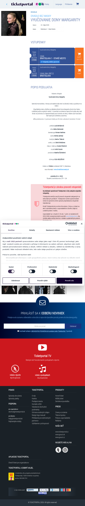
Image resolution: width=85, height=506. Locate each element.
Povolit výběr (42, 281)
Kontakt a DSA (37, 404)
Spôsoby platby (14, 398)
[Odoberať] (73, 326)
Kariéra (34, 398)
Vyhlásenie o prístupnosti (40, 423)
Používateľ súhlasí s (45, 331)
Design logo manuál (38, 415)
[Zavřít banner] (81, 223)
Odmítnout (15, 281)
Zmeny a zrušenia (61, 412)
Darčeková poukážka (62, 401)
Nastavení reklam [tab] (53, 230)
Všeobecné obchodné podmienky (39, 408)
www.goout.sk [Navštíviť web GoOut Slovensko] (60, 434)
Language (58, 4)
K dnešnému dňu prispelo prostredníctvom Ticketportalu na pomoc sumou (27, 475)
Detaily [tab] (32, 230)
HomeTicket (59, 396)
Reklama (58, 420)
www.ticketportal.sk (71, 216)
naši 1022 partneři (14, 241)
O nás (34, 396)
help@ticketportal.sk (15, 418)
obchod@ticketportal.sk (17, 411)
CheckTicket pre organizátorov (19, 462)
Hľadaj (45, 4)
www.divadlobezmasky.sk (61, 169)
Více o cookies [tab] (74, 230)
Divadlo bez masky (41, 15)
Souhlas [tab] (11, 230)
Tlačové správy (60, 415)
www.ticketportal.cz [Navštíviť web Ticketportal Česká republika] (61, 432)
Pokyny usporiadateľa (62, 418)
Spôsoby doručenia (15, 396)
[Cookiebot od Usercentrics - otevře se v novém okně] (67, 223)
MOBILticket (59, 398)
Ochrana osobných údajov (40, 412)
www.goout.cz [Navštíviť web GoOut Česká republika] (60, 437)
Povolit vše (69, 281)
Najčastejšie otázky (15, 421)
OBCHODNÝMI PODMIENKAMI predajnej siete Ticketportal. (48, 331)
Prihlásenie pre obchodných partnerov (41, 419)
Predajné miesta (37, 401)
